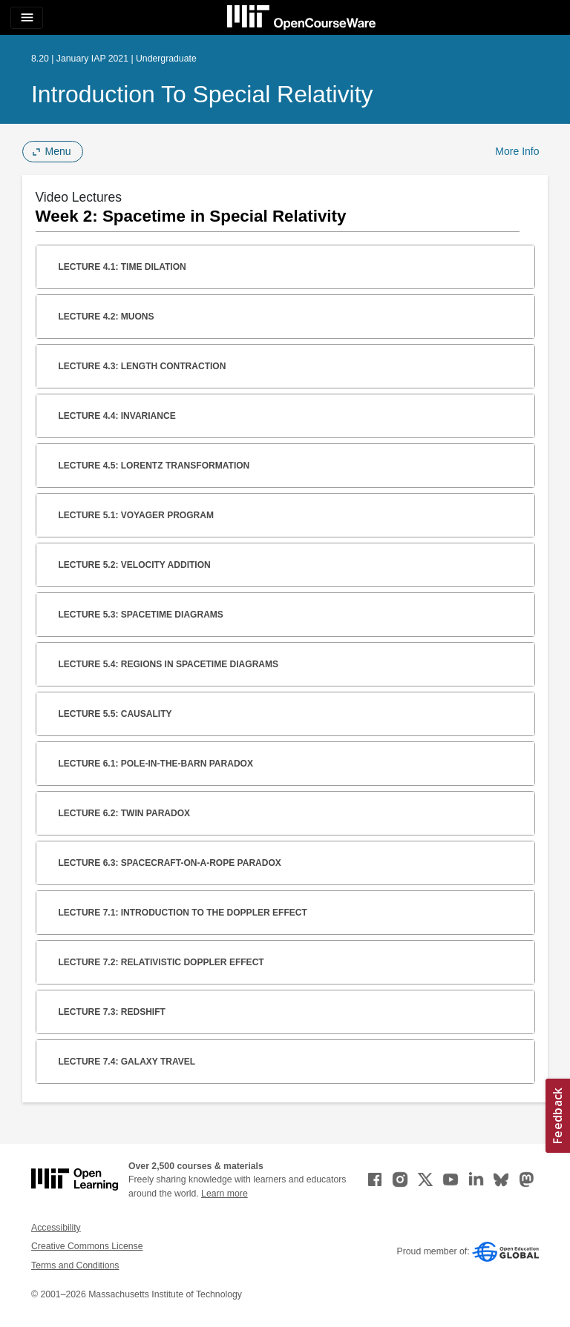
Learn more (224, 1193)
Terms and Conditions (75, 1265)
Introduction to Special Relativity (202, 94)
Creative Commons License (86, 1246)
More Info (517, 151)
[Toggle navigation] (26, 18)
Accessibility (56, 1227)
